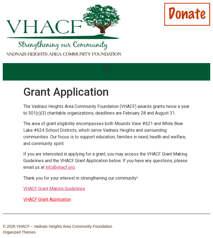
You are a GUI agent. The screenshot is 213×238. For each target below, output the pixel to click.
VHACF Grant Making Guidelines (54, 188)
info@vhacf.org (60, 167)
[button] (106, 67)
